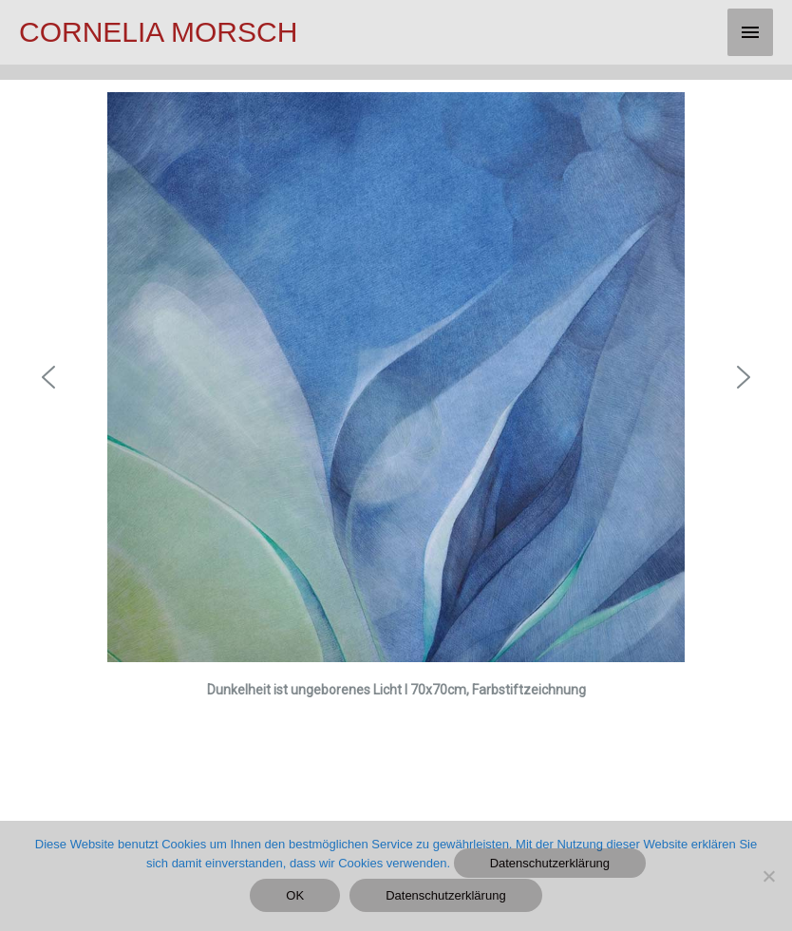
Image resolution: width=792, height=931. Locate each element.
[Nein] (768, 875)
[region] (396, 439)
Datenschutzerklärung (550, 863)
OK (295, 895)
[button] (48, 377)
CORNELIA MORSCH (158, 32)
